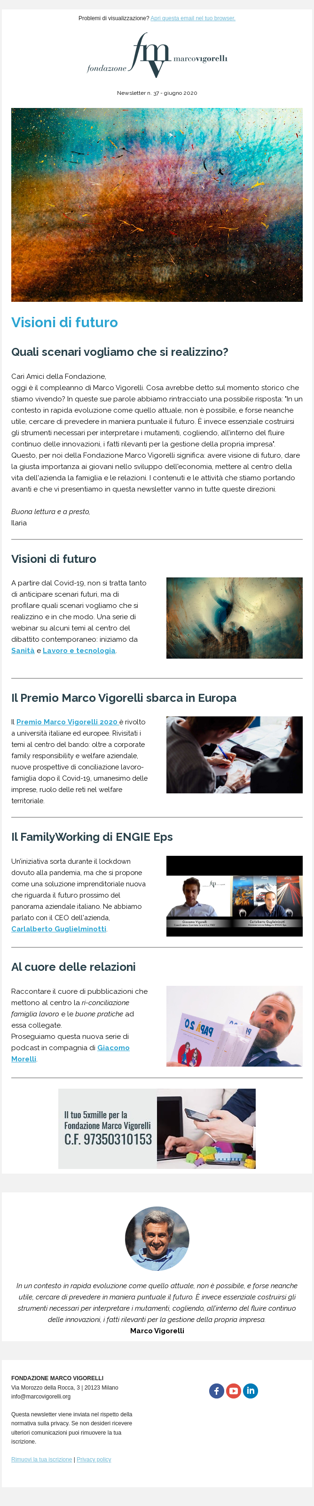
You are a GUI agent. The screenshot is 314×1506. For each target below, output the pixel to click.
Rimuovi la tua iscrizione (41, 1459)
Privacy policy (94, 1459)
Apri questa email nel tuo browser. (193, 18)
